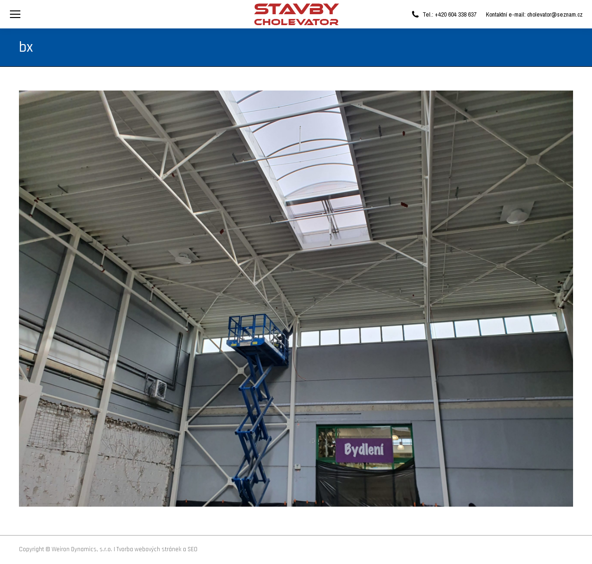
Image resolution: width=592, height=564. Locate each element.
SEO (192, 549)
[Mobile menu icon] (15, 14)
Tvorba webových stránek (149, 549)
